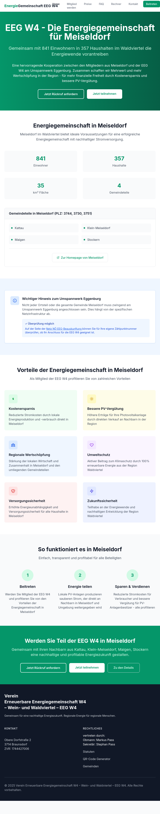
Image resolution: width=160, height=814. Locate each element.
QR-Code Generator (97, 759)
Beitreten (151, 3)
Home (56, 3)
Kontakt (133, 3)
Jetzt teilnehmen (104, 94)
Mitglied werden (72, 5)
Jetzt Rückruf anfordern (61, 94)
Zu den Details (124, 667)
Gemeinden (91, 766)
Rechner (116, 3)
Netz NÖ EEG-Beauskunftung (64, 328)
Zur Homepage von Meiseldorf (80, 257)
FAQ (101, 3)
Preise (88, 3)
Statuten (88, 751)
